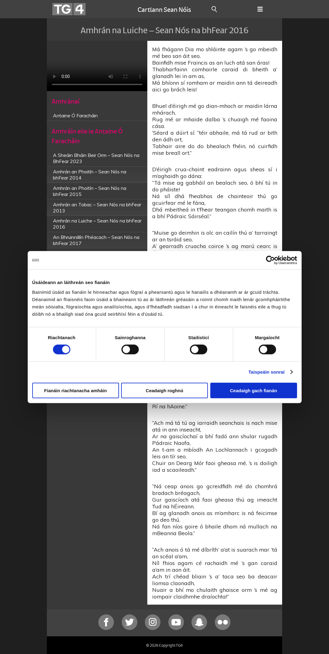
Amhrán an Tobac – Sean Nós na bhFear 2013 (97, 207)
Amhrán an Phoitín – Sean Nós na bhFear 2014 (89, 175)
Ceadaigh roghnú (164, 390)
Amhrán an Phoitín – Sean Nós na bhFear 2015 (89, 191)
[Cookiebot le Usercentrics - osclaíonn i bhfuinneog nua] (270, 260)
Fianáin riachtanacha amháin (75, 390)
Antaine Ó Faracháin (75, 115)
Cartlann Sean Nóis (164, 9)
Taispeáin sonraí (266, 372)
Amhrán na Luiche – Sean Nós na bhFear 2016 (97, 224)
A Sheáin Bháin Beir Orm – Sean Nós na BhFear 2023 (96, 158)
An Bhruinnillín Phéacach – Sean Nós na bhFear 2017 (96, 240)
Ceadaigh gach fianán (253, 390)
